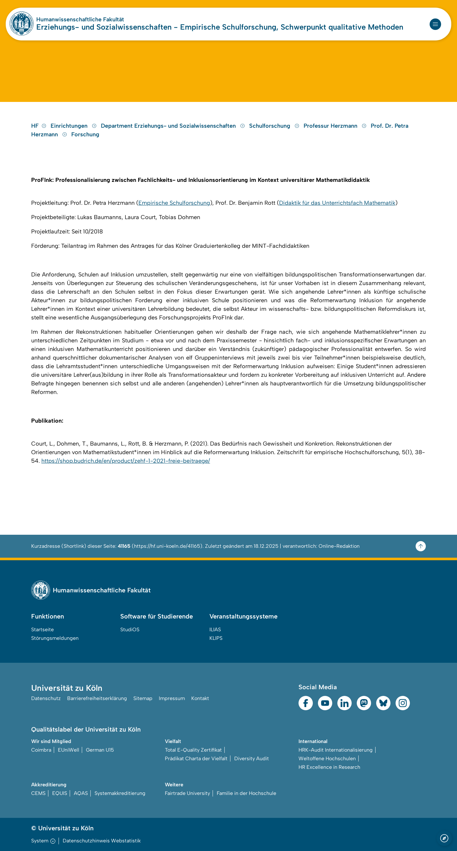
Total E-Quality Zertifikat (193, 750)
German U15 (100, 750)
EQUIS (59, 793)
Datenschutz (46, 698)
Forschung (85, 134)
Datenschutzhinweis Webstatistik (102, 841)
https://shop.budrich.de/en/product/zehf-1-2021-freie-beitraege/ (125, 460)
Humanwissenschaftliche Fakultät (80, 19)
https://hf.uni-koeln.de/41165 (167, 546)
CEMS (38, 793)
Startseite (42, 629)
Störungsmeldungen (55, 638)
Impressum (172, 698)
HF (38, 125)
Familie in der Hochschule (246, 793)
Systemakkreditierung (120, 793)
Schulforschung (275, 125)
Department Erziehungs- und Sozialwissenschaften (174, 125)
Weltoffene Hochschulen (327, 758)
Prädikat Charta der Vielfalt (196, 758)
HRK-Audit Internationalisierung (336, 750)
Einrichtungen (74, 125)
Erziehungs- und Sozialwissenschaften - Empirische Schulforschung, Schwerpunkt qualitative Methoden (219, 27)
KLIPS (215, 638)
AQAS (81, 793)
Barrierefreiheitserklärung (97, 698)
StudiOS (129, 629)
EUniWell (68, 750)
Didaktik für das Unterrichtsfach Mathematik (337, 202)
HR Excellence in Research (329, 767)
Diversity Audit (251, 758)
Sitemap (142, 698)
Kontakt (200, 698)
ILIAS (215, 629)
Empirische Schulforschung (174, 202)
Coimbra (41, 750)
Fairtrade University (187, 793)
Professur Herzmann (336, 125)
